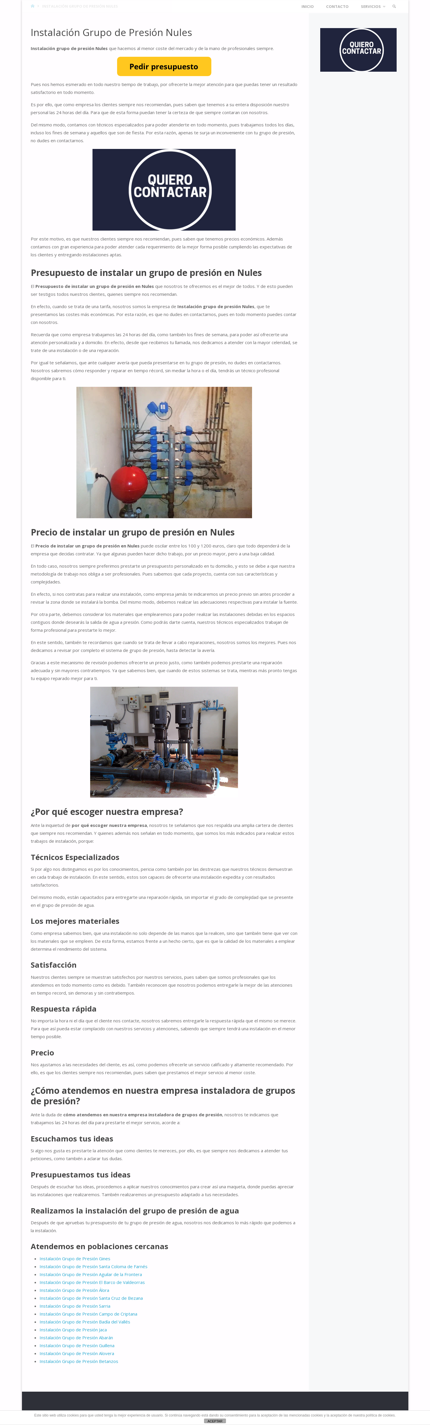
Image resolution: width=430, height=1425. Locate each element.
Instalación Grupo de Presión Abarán (76, 1337)
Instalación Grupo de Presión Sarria (75, 1306)
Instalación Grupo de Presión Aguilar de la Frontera (91, 1274)
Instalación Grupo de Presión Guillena (77, 1345)
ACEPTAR (215, 1421)
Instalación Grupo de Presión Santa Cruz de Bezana (91, 1298)
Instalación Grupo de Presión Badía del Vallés (85, 1322)
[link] (394, 6)
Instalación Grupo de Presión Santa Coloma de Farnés (94, 1266)
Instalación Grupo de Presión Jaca (73, 1330)
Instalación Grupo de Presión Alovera (77, 1353)
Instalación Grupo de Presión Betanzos (79, 1361)
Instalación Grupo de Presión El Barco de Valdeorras (92, 1282)
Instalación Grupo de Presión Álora (74, 1290)
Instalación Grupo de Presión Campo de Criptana (88, 1314)
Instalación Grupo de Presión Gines (75, 1258)
